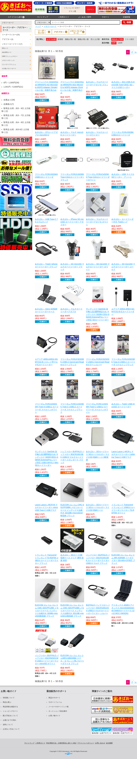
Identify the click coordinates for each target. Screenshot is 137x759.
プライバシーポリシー (85, 743)
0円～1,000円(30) (11, 82)
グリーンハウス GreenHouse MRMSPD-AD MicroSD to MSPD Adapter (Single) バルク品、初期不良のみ (46, 86)
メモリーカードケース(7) (12, 44)
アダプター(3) (7, 39)
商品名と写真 (117, 39)
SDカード (5, 48)
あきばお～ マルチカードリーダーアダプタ (71, 310)
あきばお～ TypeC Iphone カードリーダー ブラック (46, 265)
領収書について (9, 698)
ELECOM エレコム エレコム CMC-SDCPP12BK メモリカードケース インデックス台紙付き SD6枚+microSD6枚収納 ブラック (47, 610)
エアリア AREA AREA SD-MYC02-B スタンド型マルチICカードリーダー (46, 362)
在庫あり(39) (9, 100)
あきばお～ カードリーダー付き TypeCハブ (122, 220)
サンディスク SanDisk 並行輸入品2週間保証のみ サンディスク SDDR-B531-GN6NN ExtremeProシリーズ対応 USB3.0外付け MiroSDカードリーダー (46, 458)
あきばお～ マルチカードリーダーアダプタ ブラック (97, 84)
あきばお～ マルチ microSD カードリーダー (71, 133)
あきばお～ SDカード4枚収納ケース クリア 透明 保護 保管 (72, 558)
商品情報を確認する (10, 707)
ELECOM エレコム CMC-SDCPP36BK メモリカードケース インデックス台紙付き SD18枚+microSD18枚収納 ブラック (72, 510)
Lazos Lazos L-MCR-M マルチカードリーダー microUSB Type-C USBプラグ (46, 507)
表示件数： (106, 43)
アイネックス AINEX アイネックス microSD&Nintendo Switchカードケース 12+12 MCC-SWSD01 (122, 609)
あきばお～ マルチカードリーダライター (97, 133)
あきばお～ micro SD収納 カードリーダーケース (46, 310)
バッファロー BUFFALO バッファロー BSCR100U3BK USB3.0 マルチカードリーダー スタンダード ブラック (72, 457)
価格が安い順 (70, 39)
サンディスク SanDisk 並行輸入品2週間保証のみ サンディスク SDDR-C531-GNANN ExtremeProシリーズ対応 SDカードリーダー (97, 314)
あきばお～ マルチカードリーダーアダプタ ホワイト (97, 222)
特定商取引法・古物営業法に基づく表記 (61, 743)
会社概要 (109, 743)
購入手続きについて (10, 716)
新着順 (60, 39)
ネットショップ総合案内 (58, 711)
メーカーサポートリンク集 (59, 707)
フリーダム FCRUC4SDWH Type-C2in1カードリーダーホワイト (98, 177)
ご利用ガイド (63, 17)
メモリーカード (8, 23)
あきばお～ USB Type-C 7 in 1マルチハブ (46, 220)
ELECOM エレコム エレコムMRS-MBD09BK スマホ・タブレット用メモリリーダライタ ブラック (72, 659)
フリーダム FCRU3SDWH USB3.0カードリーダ (46, 175)
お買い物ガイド (54, 716)
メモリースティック (8, 60)
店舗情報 (126, 17)
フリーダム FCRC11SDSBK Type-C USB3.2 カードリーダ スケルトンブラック (72, 408)
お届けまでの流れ (9, 720)
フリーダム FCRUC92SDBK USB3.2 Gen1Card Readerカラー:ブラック (72, 362)
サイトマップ (42, 17)
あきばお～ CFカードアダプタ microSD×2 (46, 133)
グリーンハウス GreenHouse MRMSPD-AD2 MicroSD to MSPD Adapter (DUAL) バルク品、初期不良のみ (72, 87)
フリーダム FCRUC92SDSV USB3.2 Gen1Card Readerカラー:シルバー (97, 362)
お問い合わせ (100, 743)
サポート (105, 17)
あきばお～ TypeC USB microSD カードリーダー (123, 405)
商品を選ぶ (7, 702)
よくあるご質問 (84, 17)
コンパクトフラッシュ (9, 64)
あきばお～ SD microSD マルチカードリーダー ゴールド (123, 267)
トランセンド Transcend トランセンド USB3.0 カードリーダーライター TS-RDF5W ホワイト (123, 509)
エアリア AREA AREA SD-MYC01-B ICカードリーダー (123, 311)
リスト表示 (129, 39)
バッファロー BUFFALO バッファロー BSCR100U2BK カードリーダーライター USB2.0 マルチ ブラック (98, 559)
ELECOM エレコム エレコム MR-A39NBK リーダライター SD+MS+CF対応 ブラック (123, 559)
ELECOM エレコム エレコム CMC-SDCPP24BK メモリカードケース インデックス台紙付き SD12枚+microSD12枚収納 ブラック (72, 610)
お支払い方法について (11, 729)
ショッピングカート (10, 711)
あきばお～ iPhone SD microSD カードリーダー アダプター (72, 222)
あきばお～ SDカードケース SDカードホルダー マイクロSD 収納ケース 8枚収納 (97, 455)
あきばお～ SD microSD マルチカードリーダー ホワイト (98, 267)
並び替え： (40, 39)
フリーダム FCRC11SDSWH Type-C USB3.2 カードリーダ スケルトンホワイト (97, 408)
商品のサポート (54, 698)
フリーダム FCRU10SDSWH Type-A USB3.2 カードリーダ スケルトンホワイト (47, 408)
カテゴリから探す (16, 17)
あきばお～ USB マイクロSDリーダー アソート (122, 175)
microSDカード (6, 52)
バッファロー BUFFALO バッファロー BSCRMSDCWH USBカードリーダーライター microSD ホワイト (47, 659)
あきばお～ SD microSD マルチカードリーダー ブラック (72, 267)
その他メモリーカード (9, 68)
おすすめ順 (51, 39)
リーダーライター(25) (11, 35)
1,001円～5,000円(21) (13, 87)
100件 (120, 43)
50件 (114, 43)
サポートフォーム (55, 702)
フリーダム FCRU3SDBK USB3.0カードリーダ (122, 133)
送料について (8, 725)
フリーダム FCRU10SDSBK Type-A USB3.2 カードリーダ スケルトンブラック (123, 362)
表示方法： (106, 39)
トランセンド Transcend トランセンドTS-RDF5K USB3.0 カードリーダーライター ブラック (46, 559)
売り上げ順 (95, 39)
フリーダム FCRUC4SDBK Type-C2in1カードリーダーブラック (72, 177)
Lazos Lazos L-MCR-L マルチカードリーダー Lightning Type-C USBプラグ (123, 454)
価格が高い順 (83, 39)
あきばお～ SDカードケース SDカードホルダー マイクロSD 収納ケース (97, 507)
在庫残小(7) (8, 104)
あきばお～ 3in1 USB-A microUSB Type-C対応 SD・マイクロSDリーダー (122, 84)
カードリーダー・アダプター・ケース (15, 28)
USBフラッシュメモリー (9, 56)
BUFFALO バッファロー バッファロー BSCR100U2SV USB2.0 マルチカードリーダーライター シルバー (98, 609)
